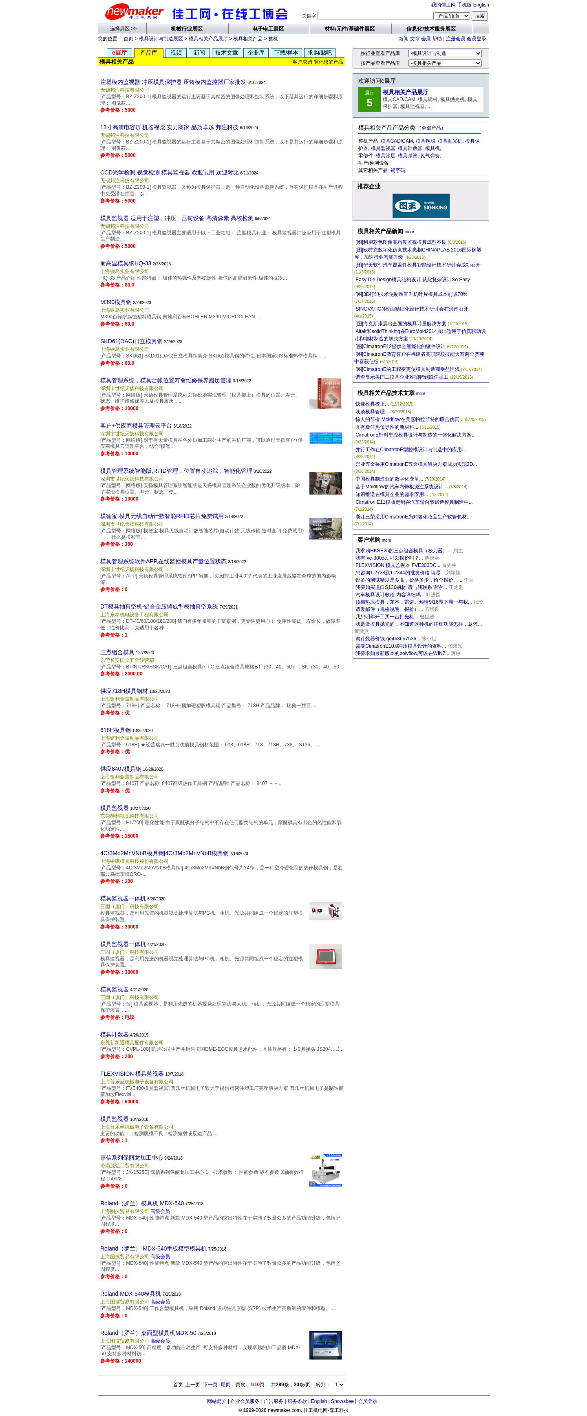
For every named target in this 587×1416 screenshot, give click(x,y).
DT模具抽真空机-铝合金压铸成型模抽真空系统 (159, 606)
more (409, 231)
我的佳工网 (443, 5)
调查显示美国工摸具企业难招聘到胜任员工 (401, 377)
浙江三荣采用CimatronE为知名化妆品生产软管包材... (413, 517)
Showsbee (342, 1401)
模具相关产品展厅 (208, 39)
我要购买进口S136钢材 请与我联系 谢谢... (401, 587)
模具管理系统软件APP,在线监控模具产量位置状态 (163, 561)
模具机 (432, 148)
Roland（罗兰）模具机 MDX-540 (142, 1203)
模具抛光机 (450, 141)
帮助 (437, 39)
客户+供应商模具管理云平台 (136, 425)
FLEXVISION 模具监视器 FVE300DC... (397, 565)
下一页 (210, 1384)
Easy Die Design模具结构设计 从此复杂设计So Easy (412, 279)
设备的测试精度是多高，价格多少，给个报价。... (408, 580)
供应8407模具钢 (120, 768)
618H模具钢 (115, 730)
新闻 (403, 39)
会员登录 (476, 39)
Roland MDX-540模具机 (130, 1293)
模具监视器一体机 (123, 898)
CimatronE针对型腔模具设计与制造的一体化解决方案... (415, 435)
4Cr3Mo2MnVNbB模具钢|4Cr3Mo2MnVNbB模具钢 (164, 853)
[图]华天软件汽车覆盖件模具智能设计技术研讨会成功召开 (418, 265)
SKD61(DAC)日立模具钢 (131, 341)
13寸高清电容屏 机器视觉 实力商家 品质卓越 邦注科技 (169, 127)
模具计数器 (114, 1034)
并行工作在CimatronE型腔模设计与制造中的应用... (410, 449)
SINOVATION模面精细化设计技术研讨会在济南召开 (411, 309)
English (481, 5)
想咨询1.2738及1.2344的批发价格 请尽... (400, 573)
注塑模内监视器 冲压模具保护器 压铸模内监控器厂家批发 (173, 82)
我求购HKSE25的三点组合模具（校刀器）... (403, 551)
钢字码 (398, 170)
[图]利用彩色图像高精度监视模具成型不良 (400, 242)
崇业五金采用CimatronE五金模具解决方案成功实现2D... (416, 464)
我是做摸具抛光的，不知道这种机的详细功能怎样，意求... (418, 624)
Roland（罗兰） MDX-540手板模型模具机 (153, 1248)
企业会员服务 (245, 1401)
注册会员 (456, 39)
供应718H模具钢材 (124, 691)
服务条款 (297, 1401)
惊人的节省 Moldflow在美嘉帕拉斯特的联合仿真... (409, 419)
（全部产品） (431, 128)
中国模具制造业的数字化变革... (389, 479)
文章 (415, 39)
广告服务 (273, 1401)
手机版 (464, 5)
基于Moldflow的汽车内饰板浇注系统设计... (401, 487)
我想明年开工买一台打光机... (386, 617)
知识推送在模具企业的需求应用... (391, 494)
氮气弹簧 (430, 156)
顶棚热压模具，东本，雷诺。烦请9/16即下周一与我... (413, 602)
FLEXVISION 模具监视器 (132, 1073)
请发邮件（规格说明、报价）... (389, 609)
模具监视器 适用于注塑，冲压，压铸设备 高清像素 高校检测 (177, 218)
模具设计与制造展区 (161, 39)
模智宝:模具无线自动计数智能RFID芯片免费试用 (162, 516)
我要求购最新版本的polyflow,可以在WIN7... (402, 653)
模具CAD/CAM (397, 141)
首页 (128, 39)
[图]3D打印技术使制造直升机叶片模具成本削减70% (411, 294)
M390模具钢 (116, 302)
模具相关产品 (248, 39)
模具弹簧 (407, 156)
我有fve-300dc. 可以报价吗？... (389, 558)
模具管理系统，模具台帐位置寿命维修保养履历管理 (166, 380)
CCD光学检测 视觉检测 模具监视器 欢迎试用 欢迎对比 (169, 172)
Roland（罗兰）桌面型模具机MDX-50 (148, 1333)
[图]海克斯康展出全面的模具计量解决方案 (400, 323)
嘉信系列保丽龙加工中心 (131, 1157)
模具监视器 (114, 808)
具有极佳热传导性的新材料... (386, 427)
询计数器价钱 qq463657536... (387, 639)
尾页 (225, 1384)
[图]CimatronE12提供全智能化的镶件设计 (400, 346)
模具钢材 (425, 141)
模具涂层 (385, 156)
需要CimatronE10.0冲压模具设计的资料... (400, 646)
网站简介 (217, 1401)
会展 (426, 39)
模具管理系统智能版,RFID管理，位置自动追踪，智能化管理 (176, 471)
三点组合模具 (117, 652)
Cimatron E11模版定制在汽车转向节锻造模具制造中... (413, 502)
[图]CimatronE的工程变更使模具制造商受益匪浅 (407, 369)
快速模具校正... (372, 404)
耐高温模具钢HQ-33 (125, 263)
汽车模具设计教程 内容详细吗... (389, 595)
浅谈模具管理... (372, 412)
